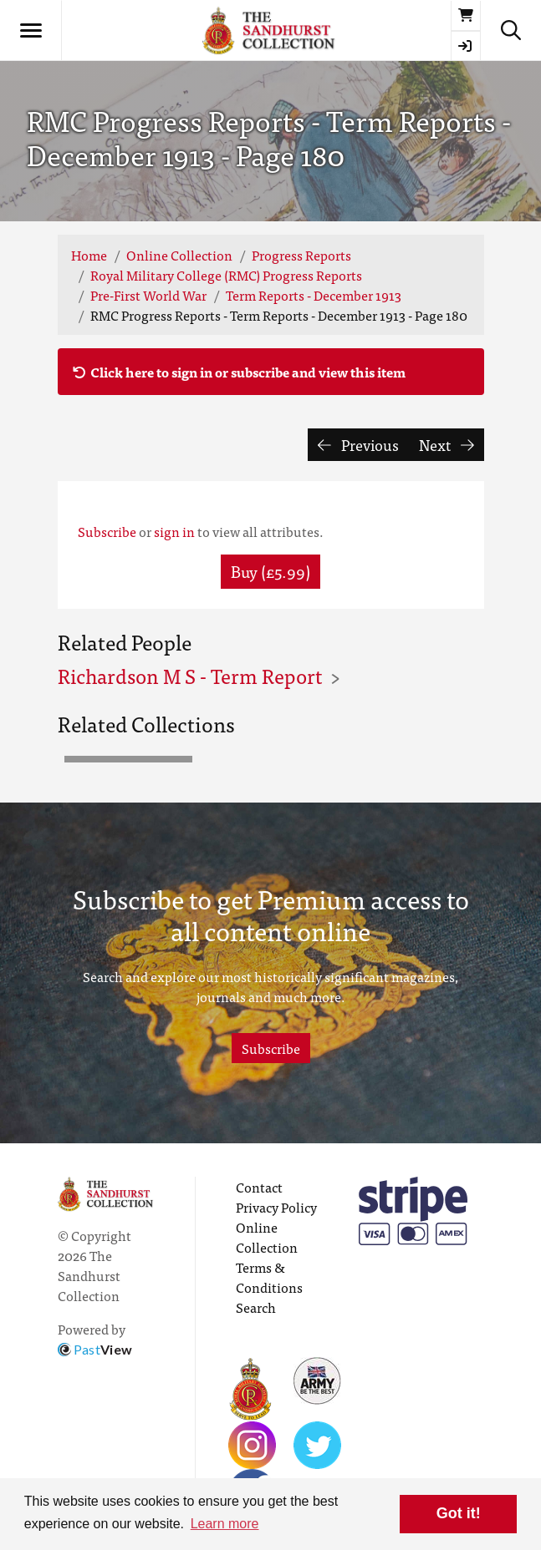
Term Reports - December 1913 (313, 295)
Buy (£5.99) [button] (270, 571)
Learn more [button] (225, 1524)
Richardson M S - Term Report (190, 675)
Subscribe (107, 531)
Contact (259, 1187)
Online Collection (179, 255)
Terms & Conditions (269, 1277)
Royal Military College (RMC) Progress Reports (226, 275)
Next (446, 445)
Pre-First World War (148, 295)
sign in (174, 531)
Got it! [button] (458, 1513)
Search (256, 1307)
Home (89, 255)
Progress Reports (301, 255)
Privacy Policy (276, 1207)
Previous (358, 445)
